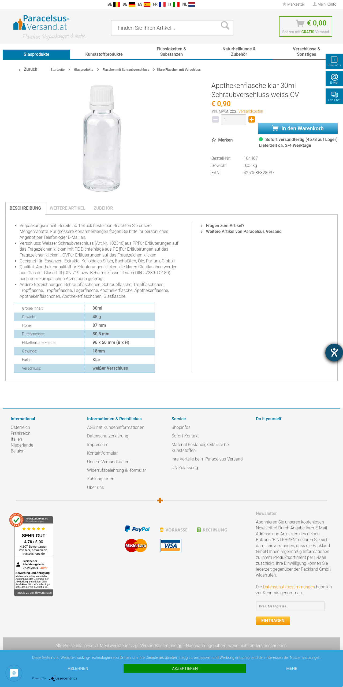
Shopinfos (181, 427)
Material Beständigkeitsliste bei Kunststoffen (201, 447)
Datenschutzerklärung (107, 436)
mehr (291, 668)
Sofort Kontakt (185, 436)
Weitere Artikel (67, 208)
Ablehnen (78, 668)
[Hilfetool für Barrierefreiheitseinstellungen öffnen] (334, 352)
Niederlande (22, 445)
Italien (16, 439)
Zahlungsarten (100, 478)
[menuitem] (13, 4)
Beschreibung (25, 208)
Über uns (95, 487)
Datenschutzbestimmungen (289, 586)
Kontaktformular (102, 453)
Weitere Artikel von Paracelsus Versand (241, 231)
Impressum (98, 444)
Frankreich (20, 433)
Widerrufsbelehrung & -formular (116, 470)
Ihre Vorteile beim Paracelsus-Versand (207, 459)
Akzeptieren (185, 668)
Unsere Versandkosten (108, 461)
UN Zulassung (185, 467)
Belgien (17, 451)
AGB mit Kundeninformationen (115, 427)
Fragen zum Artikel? (222, 225)
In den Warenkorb (297, 128)
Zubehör (103, 208)
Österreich (20, 427)
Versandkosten (250, 111)
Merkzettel (293, 4)
